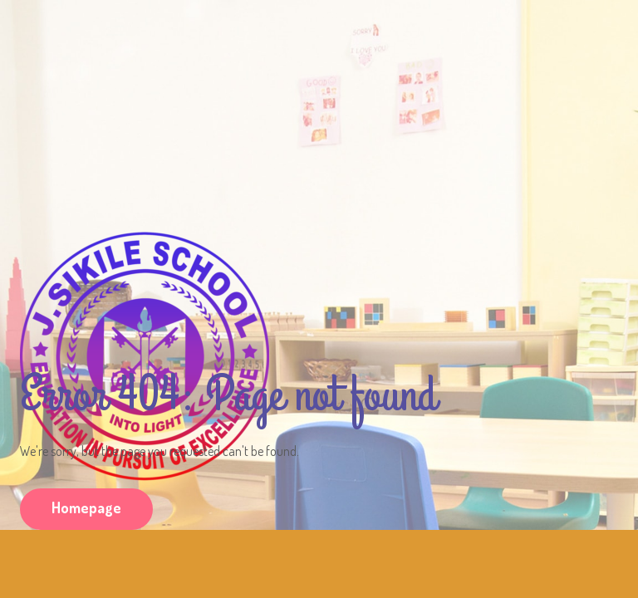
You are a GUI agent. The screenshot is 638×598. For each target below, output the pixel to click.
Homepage (86, 507)
